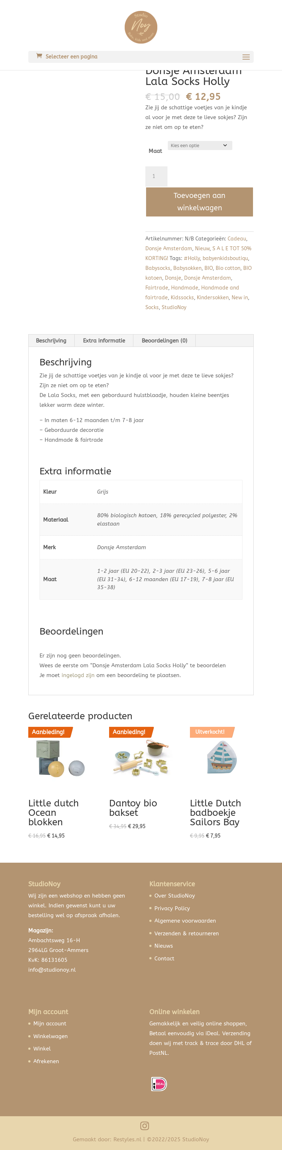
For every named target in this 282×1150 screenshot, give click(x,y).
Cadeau (237, 239)
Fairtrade (156, 288)
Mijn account (49, 1023)
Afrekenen (46, 1061)
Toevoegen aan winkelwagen (199, 201)
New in (240, 298)
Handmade (184, 288)
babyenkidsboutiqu (225, 258)
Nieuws (163, 946)
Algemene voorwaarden (185, 921)
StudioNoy (174, 307)
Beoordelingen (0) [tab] (164, 340)
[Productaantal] (156, 176)
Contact (164, 958)
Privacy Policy (172, 908)
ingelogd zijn (78, 675)
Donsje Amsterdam (168, 249)
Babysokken (187, 268)
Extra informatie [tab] (104, 340)
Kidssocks (182, 298)
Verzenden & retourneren (186, 933)
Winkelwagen (50, 1036)
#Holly (192, 258)
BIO (208, 268)
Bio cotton (228, 268)
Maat (155, 151)
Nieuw (202, 249)
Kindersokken (213, 298)
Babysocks (157, 268)
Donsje (173, 278)
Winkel (42, 1048)
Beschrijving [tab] (51, 340)
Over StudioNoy (174, 895)
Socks (152, 307)
